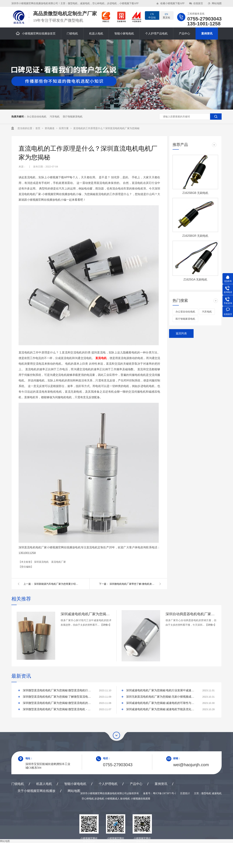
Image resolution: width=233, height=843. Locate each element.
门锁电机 (72, 33)
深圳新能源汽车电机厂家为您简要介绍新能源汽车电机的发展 (57, 583)
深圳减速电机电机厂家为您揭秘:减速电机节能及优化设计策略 (161, 709)
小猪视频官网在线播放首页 (36, 33)
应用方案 (64, 128)
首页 (38, 128)
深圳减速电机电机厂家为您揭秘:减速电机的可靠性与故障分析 (161, 702)
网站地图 (217, 3)
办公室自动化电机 (36, 116)
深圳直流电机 (41, 561)
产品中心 (184, 33)
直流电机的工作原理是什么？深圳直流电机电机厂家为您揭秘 (106, 128)
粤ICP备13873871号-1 (164, 793)
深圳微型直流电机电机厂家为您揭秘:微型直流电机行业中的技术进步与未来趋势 (58, 690)
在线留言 (198, 3)
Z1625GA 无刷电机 (195, 279)
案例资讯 (207, 33)
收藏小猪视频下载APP (172, 3)
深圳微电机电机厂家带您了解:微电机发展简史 (132, 583)
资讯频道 (50, 128)
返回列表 (181, 333)
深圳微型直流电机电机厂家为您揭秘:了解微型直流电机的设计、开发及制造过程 (58, 696)
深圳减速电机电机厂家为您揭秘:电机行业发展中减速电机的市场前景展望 (161, 690)
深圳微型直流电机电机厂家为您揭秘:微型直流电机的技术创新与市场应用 (58, 702)
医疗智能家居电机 (73, 116)
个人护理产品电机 (156, 33)
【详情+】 (105, 624)
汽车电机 (55, 116)
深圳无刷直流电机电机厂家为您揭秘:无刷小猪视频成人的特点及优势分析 (161, 696)
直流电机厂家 (58, 561)
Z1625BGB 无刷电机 (195, 192)
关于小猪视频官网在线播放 (36, 791)
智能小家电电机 (124, 33)
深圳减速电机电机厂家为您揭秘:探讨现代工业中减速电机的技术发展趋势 (86, 614)
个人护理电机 (108, 784)
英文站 (166, 16)
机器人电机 (96, 33)
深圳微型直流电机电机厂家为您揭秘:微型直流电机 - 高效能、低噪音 (58, 709)
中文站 (152, 16)
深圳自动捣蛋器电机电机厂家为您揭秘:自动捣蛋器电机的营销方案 (191, 614)
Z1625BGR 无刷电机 (195, 235)
